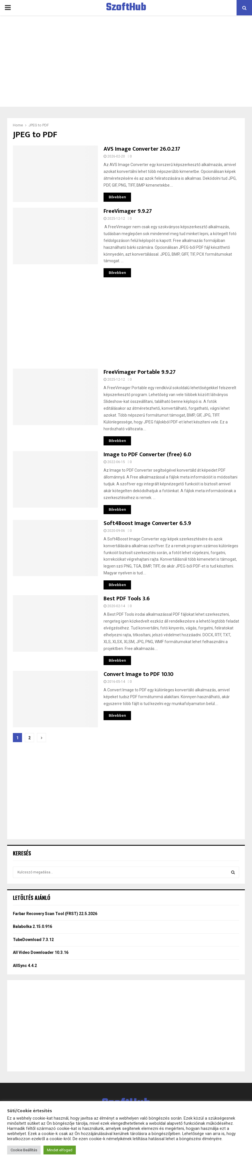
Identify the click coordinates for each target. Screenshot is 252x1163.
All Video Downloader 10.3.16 (40, 952)
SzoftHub (126, 8)
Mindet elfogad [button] (59, 1150)
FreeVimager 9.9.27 (128, 211)
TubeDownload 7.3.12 (33, 939)
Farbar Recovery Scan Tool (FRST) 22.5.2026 (55, 913)
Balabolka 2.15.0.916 (32, 926)
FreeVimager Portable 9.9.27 (140, 372)
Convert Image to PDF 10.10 (138, 674)
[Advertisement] (126, 61)
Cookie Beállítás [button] (24, 1150)
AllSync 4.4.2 (25, 965)
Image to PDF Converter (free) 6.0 (147, 454)
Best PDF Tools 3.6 (127, 598)
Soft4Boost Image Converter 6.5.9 (147, 523)
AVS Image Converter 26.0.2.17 (142, 149)
